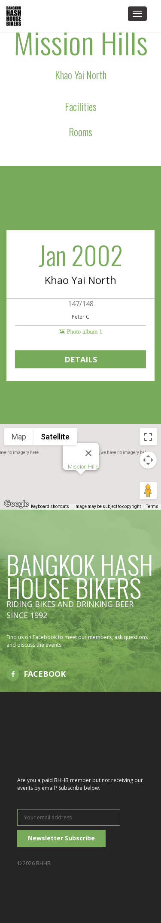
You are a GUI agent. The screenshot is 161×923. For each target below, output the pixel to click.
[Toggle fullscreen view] (148, 436)
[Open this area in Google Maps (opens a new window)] (16, 504)
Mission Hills (83, 466)
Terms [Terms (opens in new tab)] (152, 506)
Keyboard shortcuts (50, 506)
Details (80, 359)
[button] (80, 482)
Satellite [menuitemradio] (55, 436)
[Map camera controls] (148, 460)
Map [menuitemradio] (19, 436)
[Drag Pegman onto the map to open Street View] (148, 490)
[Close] (88, 453)
